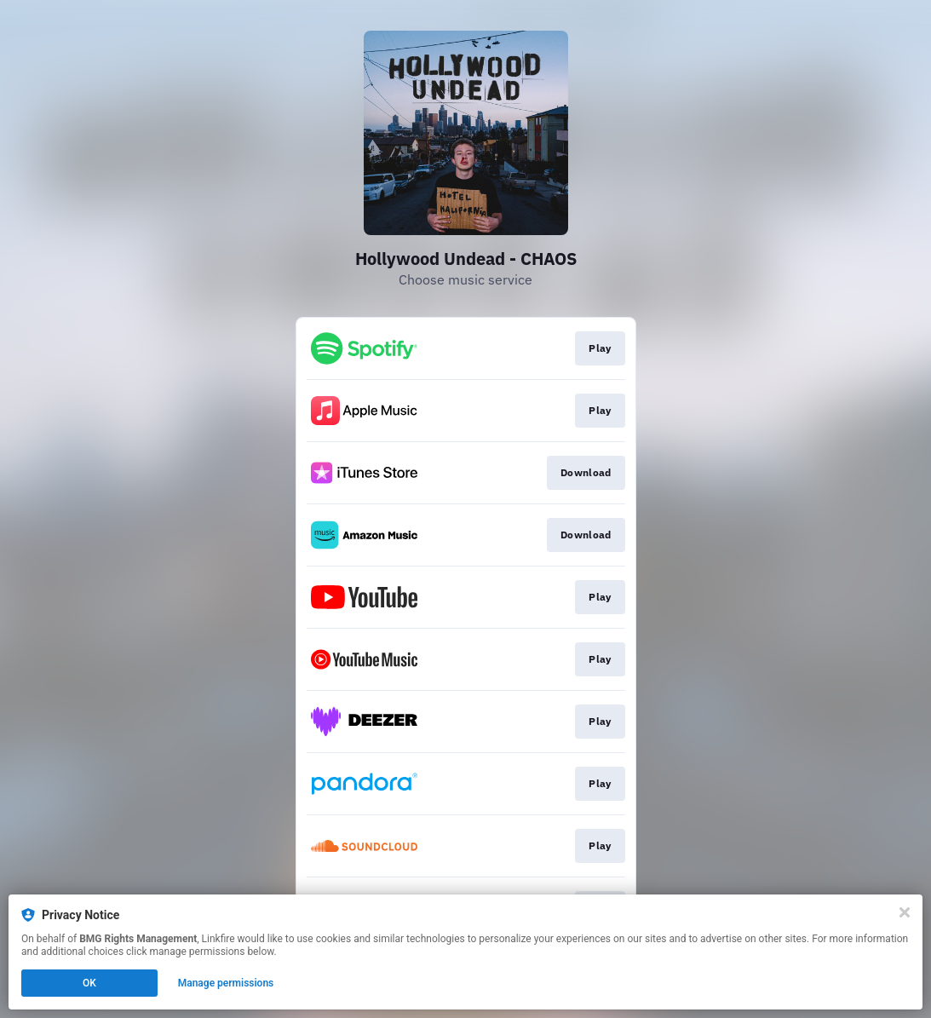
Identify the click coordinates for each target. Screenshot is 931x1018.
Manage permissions (226, 983)
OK (89, 983)
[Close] (904, 912)
